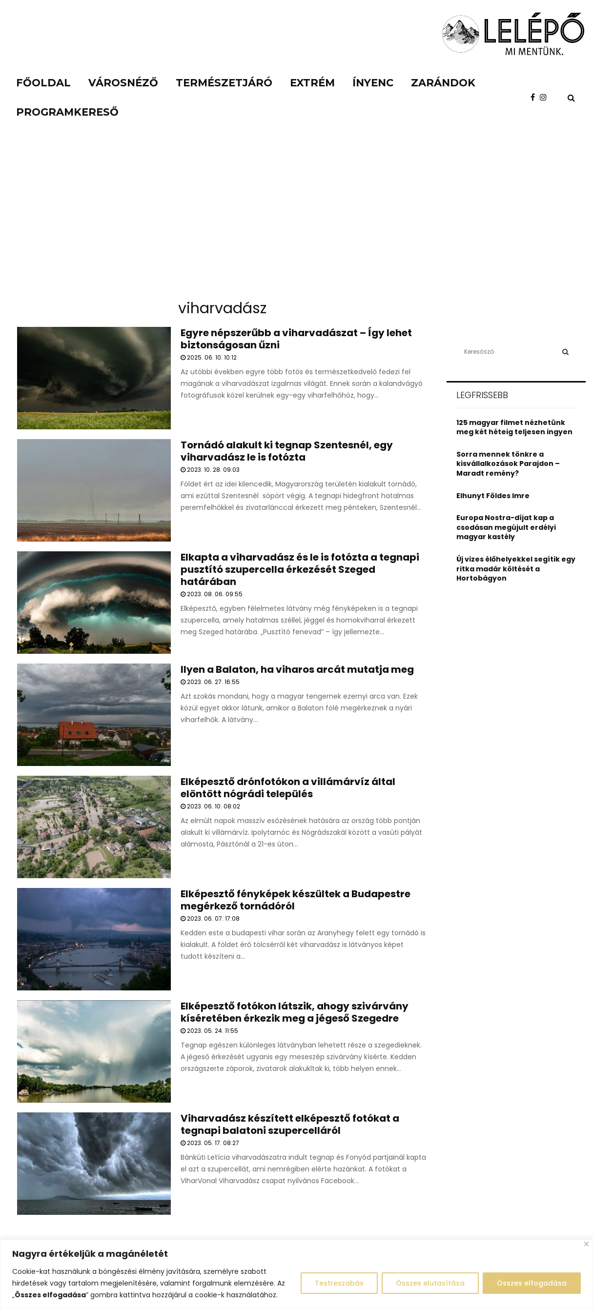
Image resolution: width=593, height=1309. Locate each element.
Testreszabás (339, 1283)
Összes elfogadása (532, 1283)
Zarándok (443, 83)
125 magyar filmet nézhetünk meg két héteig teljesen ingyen (514, 427)
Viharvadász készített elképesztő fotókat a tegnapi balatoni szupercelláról (290, 1124)
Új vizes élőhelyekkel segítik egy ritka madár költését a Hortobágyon (515, 568)
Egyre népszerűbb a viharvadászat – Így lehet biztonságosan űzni (296, 339)
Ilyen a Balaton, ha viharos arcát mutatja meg (297, 669)
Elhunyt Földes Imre (493, 496)
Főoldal (43, 83)
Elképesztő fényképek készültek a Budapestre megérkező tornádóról (295, 900)
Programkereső (67, 112)
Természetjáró (224, 83)
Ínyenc (372, 83)
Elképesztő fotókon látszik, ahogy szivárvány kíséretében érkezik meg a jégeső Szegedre (295, 1012)
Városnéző (123, 83)
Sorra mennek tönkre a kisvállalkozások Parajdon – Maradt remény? (508, 463)
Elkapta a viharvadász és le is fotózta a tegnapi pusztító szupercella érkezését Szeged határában (300, 569)
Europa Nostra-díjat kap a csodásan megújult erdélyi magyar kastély (506, 527)
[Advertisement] (297, 219)
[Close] (586, 1244)
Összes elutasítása (430, 1283)
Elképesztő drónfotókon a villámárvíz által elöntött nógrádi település (288, 788)
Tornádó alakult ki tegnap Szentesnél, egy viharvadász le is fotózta (287, 451)
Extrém (312, 83)
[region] (296, 1274)
